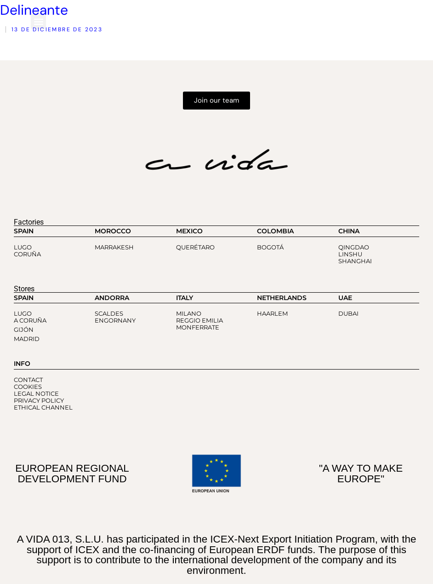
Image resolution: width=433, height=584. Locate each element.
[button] (38, 21)
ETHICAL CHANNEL (43, 407)
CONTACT (28, 379)
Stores (24, 288)
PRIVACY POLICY (39, 400)
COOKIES (28, 386)
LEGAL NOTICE (36, 393)
